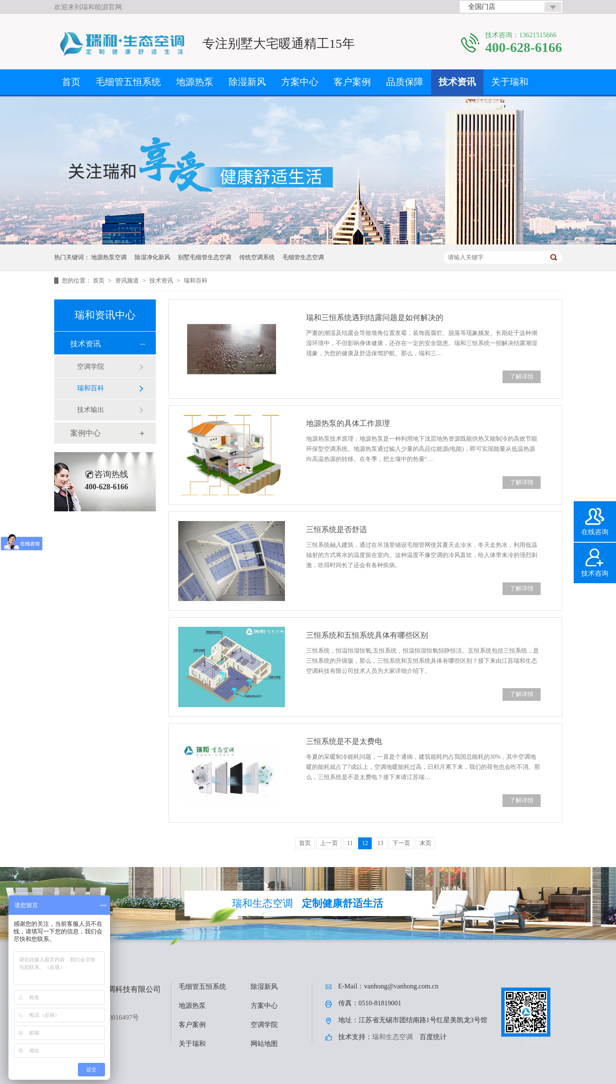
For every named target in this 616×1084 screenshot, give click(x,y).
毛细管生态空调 (303, 257)
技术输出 (90, 409)
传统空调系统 (257, 257)
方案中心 (299, 82)
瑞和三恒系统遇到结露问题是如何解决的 (374, 317)
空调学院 (90, 366)
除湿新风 (247, 82)
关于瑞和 (509, 82)
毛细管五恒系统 (128, 82)
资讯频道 (128, 280)
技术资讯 (457, 82)
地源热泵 (194, 82)
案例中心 (85, 433)
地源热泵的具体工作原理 (348, 423)
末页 (425, 843)
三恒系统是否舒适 (336, 529)
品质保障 (404, 82)
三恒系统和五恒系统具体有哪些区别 (367, 635)
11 (350, 843)
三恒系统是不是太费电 (344, 741)
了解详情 (521, 376)
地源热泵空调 (109, 257)
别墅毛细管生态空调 (204, 257)
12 (365, 843)
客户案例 (352, 82)
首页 (71, 82)
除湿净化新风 (152, 257)
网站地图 (264, 1043)
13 (380, 843)
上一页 (329, 843)
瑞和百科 (195, 280)
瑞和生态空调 (392, 1036)
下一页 (401, 843)
